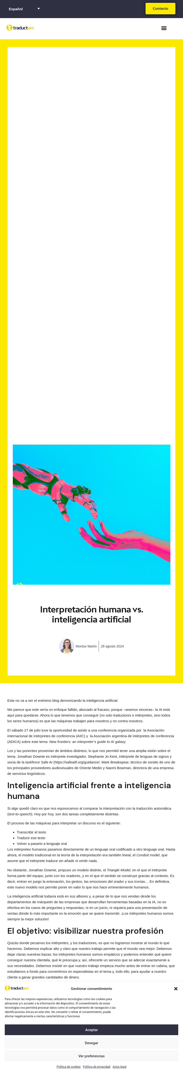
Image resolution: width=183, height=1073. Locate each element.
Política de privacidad (96, 1066)
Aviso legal (119, 1066)
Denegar (91, 1043)
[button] (175, 988)
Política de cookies (69, 1066)
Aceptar (91, 1030)
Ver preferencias (91, 1056)
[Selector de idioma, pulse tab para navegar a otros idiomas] (24, 8)
